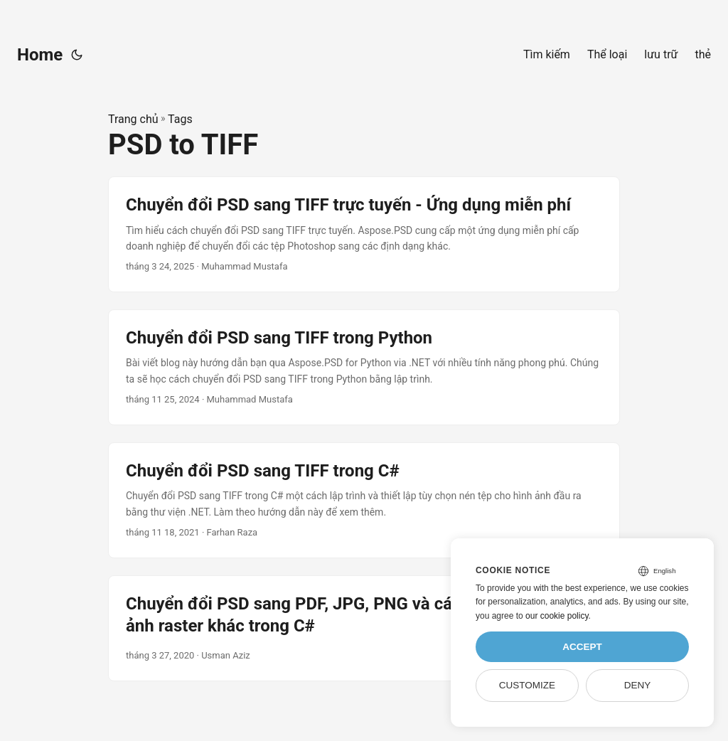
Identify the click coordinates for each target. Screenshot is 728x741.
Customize (527, 685)
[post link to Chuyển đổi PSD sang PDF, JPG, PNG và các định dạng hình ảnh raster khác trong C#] (364, 628)
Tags (180, 119)
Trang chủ (133, 119)
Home (40, 55)
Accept (582, 646)
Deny (637, 685)
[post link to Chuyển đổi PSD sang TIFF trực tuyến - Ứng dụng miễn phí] (364, 234)
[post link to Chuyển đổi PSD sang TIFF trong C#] (364, 500)
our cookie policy (557, 616)
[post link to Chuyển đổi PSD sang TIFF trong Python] (364, 367)
